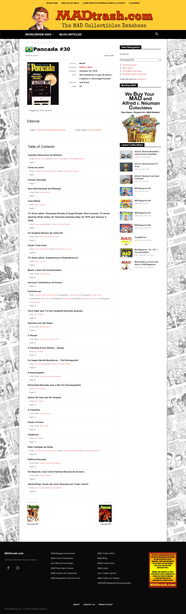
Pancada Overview (132, 71)
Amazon (141, 79)
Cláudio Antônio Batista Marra (50, 130)
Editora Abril (85, 67)
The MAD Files (140, 237)
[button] (156, 34)
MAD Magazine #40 (143, 225)
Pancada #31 (105, 515)
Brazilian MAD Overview (134, 74)
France (137, 157)
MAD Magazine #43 (143, 188)
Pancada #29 (33, 515)
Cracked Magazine (37, 43)
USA (136, 169)
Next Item (127, 68)
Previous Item (129, 65)
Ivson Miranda (94, 130)
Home (27, 43)
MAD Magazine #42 (143, 201)
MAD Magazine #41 (143, 213)
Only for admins (34, 537)
